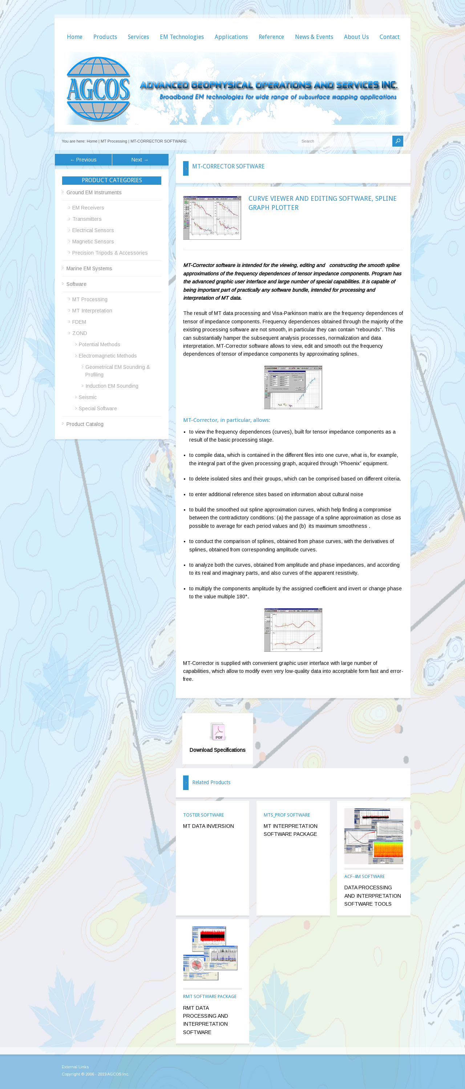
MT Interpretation (92, 311)
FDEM (79, 322)
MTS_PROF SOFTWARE (287, 815)
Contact (390, 36)
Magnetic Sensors (93, 241)
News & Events (314, 36)
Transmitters (87, 219)
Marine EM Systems (89, 268)
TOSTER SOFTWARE (203, 815)
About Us (356, 36)
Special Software (98, 408)
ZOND (79, 333)
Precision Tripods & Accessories (110, 253)
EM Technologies (182, 36)
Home (74, 36)
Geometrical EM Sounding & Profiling (117, 371)
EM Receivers (88, 208)
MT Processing (114, 141)
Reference (271, 36)
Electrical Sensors (93, 230)
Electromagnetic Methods (108, 356)
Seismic (88, 397)
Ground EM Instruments (94, 192)
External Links (75, 1067)
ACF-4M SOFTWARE (364, 876)
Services (138, 36)
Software (76, 284)
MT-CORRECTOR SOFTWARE (158, 141)
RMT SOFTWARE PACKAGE (209, 996)
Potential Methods (99, 344)
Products (105, 36)
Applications (231, 36)
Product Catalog (85, 424)
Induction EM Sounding (111, 386)
